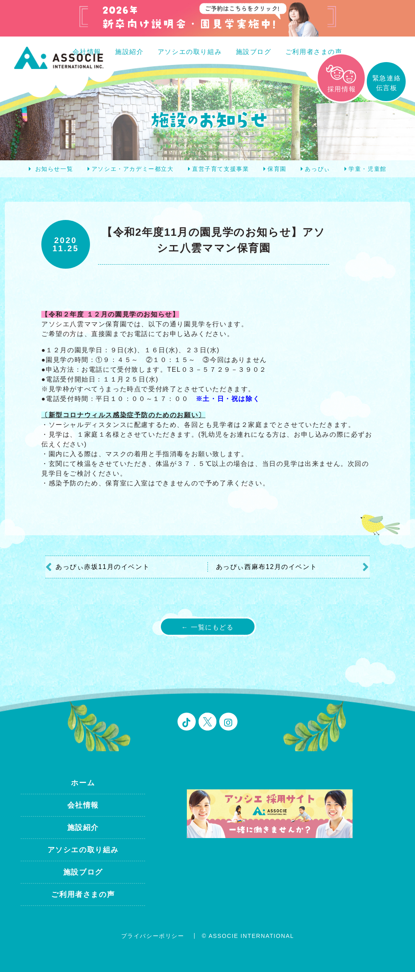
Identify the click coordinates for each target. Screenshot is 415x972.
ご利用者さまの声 (313, 51)
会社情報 (83, 805)
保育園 (277, 169)
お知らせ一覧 (54, 169)
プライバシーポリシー (152, 936)
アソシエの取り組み (190, 51)
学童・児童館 (368, 169)
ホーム (83, 783)
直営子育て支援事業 (220, 169)
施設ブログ (254, 51)
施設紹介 (129, 51)
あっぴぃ (317, 169)
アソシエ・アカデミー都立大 (133, 169)
